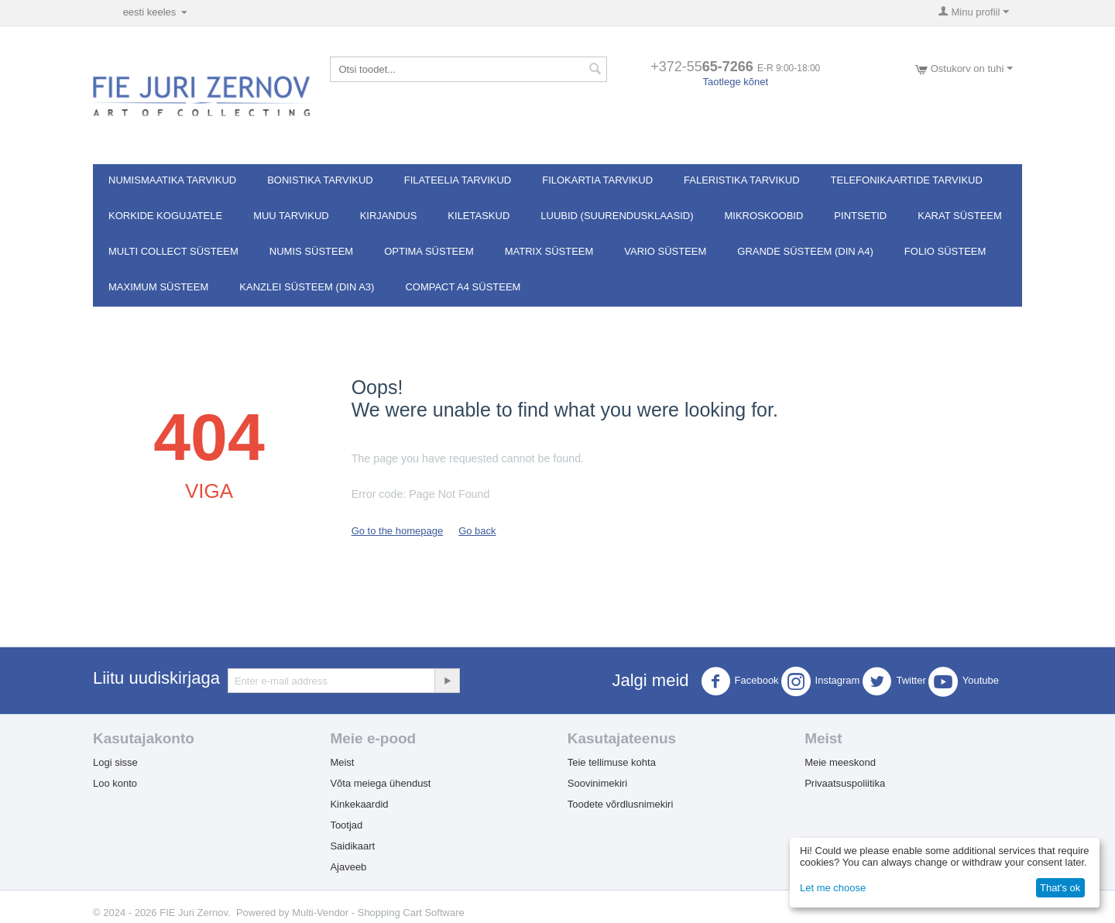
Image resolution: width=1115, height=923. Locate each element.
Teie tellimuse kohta (612, 762)
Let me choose (833, 888)
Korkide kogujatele (165, 215)
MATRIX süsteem (549, 251)
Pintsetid (860, 215)
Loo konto (115, 783)
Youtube (963, 681)
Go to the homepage (398, 531)
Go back (477, 531)
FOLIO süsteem (945, 251)
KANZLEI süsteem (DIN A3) (306, 287)
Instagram (820, 681)
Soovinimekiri (597, 783)
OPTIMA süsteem (429, 251)
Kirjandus (388, 215)
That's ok (1060, 888)
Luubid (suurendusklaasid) (616, 215)
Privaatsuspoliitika (845, 783)
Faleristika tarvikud (742, 180)
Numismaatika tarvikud (172, 180)
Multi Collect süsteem (173, 251)
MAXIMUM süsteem (158, 287)
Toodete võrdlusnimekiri (621, 804)
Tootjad (346, 825)
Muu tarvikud (291, 215)
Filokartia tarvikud (597, 180)
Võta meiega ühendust (380, 783)
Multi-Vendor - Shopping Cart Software (378, 912)
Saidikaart (352, 846)
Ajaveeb (348, 867)
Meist (342, 762)
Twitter (893, 681)
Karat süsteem (960, 215)
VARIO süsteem (665, 251)
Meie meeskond (840, 762)
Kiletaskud (478, 215)
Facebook (740, 681)
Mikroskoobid (764, 215)
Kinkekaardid (359, 804)
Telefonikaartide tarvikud (907, 180)
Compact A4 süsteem (462, 287)
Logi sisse (115, 762)
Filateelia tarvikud (457, 180)
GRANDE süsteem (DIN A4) (805, 251)
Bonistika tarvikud (320, 180)
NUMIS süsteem (311, 251)
